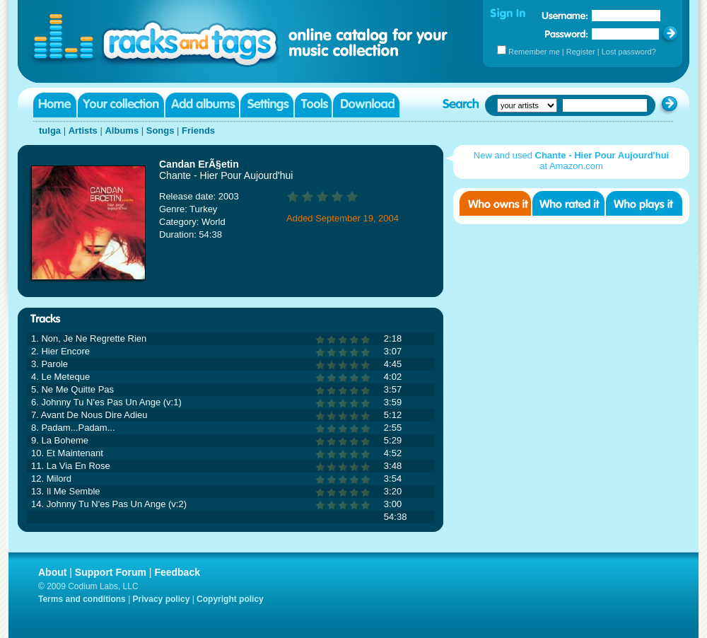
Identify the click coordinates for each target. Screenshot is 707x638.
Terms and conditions (82, 599)
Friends (198, 130)
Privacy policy (161, 599)
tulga (50, 130)
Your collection (121, 105)
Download (366, 105)
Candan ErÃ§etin (199, 164)
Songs (160, 130)
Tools (313, 105)
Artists (83, 130)
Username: (565, 15)
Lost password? (629, 51)
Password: (566, 33)
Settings (266, 105)
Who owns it (495, 203)
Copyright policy (230, 599)
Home (54, 105)
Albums (122, 130)
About (52, 572)
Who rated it (568, 203)
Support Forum (110, 572)
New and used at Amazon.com (571, 160)
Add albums (202, 105)
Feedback (177, 572)
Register (580, 51)
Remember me (534, 51)
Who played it (644, 203)
